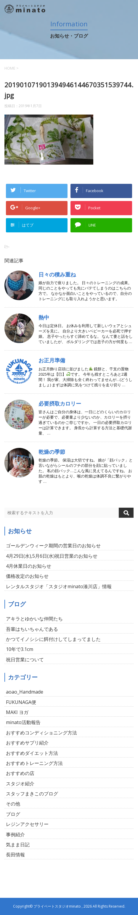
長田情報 (15, 854)
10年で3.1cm (19, 649)
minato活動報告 (23, 722)
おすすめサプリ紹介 (27, 742)
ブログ (13, 814)
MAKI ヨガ (17, 712)
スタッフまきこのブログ (32, 793)
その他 (13, 803)
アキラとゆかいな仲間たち (34, 618)
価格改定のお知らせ (27, 576)
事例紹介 (15, 834)
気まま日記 (18, 844)
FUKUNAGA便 (21, 702)
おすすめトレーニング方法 (34, 763)
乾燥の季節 (51, 451)
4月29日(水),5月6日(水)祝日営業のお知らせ (51, 556)
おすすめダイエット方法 (32, 753)
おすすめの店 (20, 773)
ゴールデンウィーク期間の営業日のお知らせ (53, 545)
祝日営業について (25, 659)
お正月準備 (51, 360)
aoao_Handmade (24, 692)
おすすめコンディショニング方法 (41, 732)
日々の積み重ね (57, 274)
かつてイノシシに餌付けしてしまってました (53, 639)
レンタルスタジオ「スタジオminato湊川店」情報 (59, 586)
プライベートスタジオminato (57, 906)
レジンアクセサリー (27, 824)
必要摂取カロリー (59, 403)
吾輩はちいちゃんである (32, 629)
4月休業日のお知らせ (28, 566)
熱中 (43, 317)
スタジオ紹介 (20, 783)
